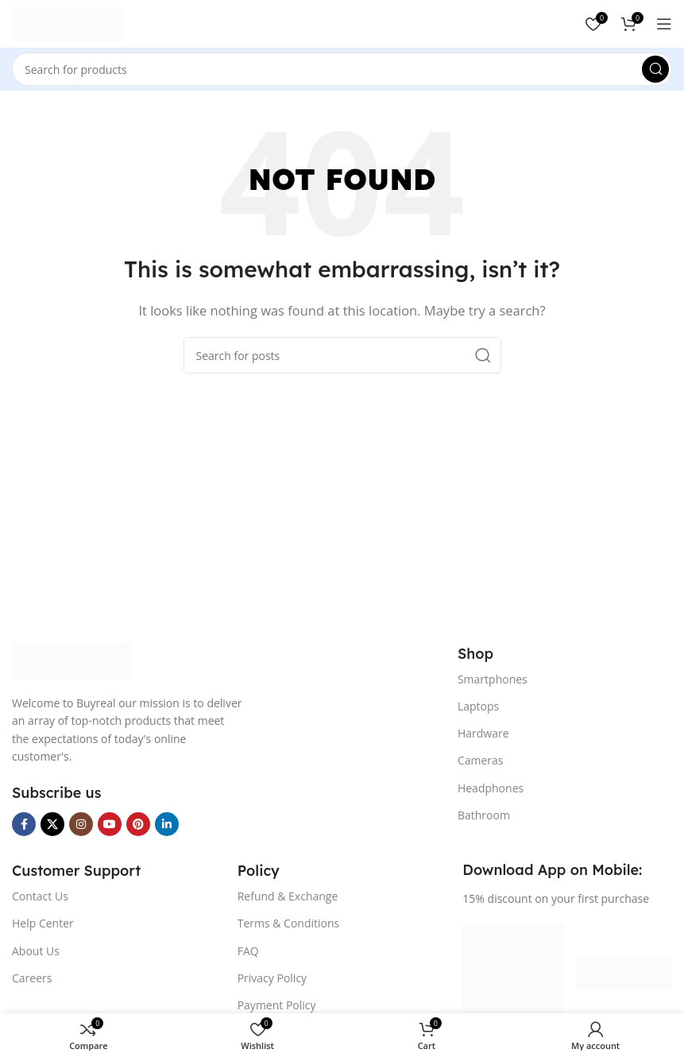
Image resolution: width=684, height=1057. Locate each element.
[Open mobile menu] (664, 24)
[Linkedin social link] (167, 824)
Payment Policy (277, 1004)
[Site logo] (67, 22)
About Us (36, 950)
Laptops (478, 706)
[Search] (342, 69)
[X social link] (52, 824)
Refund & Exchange (288, 896)
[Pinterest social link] (138, 824)
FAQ (248, 950)
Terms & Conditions (289, 923)
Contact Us (40, 896)
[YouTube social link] (110, 824)
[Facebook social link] (24, 824)
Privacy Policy (272, 977)
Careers (32, 977)
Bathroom (484, 815)
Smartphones (492, 679)
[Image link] (71, 660)
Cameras (481, 760)
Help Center (43, 923)
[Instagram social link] (81, 824)
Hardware (483, 733)
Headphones (491, 788)
